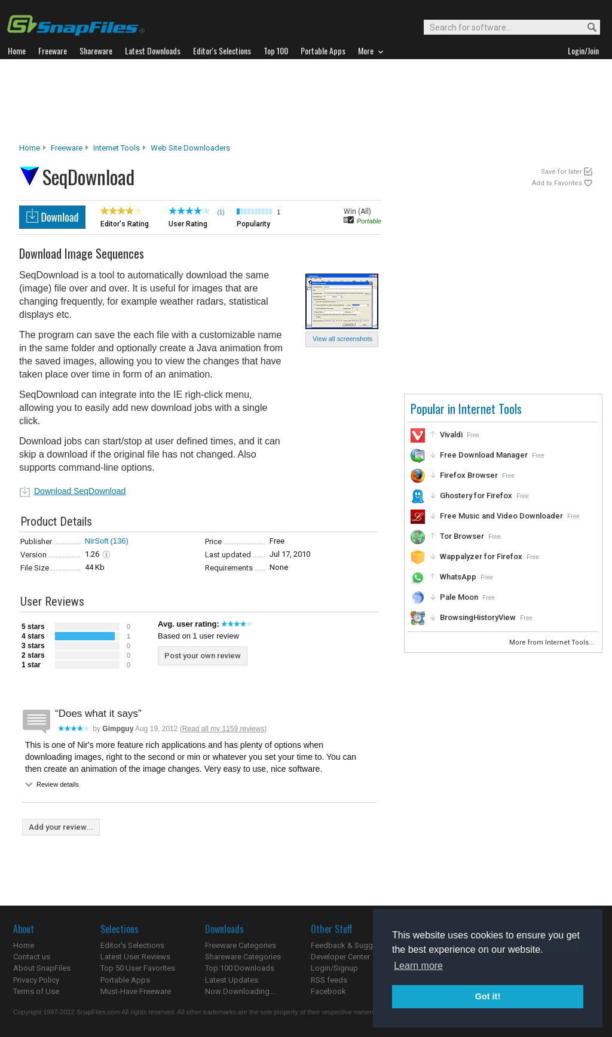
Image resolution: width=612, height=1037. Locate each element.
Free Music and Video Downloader (501, 515)
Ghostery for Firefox (476, 495)
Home (29, 147)
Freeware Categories (240, 945)
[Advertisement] (306, 101)
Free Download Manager (484, 454)
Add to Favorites (557, 183)
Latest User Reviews (135, 956)
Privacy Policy (36, 979)
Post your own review (202, 655)
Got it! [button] (487, 996)
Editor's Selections (132, 945)
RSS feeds (329, 979)
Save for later (561, 172)
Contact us (31, 956)
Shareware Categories (243, 956)
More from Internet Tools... (552, 642)
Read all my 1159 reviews (223, 729)
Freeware (66, 147)
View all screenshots (342, 338)
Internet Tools (116, 147)
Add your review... (61, 827)
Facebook (328, 991)
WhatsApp (458, 576)
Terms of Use (36, 991)
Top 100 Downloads (239, 968)
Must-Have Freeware (135, 991)
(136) (119, 540)
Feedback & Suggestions (355, 945)
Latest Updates (231, 979)
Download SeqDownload (80, 491)
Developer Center (340, 956)
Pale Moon (459, 597)
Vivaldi (451, 434)
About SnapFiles (42, 968)
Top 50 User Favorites (137, 968)
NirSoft (97, 540)
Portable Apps (125, 979)
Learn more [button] (418, 966)
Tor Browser (462, 536)
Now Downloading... (240, 991)
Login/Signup (334, 968)
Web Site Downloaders (190, 147)
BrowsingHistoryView (478, 617)
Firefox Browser (469, 475)
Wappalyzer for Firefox (481, 556)
